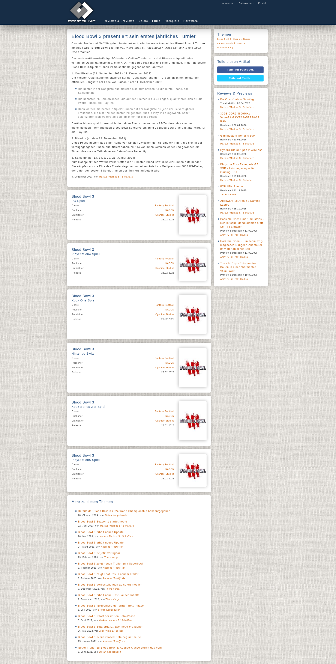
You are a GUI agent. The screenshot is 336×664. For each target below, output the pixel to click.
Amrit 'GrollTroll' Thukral (234, 235)
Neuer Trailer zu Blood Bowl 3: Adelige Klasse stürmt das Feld (120, 647)
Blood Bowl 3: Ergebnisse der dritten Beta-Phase (111, 605)
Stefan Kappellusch (116, 515)
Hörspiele (172, 21)
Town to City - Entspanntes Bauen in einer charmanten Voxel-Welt (238, 267)
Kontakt (263, 3)
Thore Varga (111, 557)
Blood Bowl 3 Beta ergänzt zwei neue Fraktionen (110, 626)
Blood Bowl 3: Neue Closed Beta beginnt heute (109, 637)
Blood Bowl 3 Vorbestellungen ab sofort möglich (110, 584)
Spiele (143, 21)
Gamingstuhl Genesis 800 (237, 135)
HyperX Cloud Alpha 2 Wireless (241, 150)
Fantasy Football (164, 205)
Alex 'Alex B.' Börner (111, 631)
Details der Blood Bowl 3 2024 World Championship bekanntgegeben (124, 511)
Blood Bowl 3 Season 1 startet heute (102, 521)
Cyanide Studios (164, 215)
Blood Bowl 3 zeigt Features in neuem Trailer (108, 574)
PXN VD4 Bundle (231, 186)
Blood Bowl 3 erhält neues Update (101, 532)
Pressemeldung (225, 48)
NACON (169, 210)
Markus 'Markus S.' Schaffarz (116, 177)
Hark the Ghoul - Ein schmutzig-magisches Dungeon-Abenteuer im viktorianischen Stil (241, 245)
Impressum (227, 3)
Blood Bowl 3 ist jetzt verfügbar (99, 553)
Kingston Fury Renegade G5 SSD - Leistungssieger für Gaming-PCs (239, 168)
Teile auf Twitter (240, 78)
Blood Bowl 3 (224, 39)
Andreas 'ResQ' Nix (112, 547)
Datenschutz (246, 3)
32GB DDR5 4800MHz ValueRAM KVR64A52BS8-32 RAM (239, 117)
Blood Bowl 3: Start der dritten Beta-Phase (106, 616)
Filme (156, 21)
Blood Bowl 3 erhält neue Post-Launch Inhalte (109, 595)
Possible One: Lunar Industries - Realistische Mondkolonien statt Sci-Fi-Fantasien (242, 223)
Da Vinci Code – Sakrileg (237, 99)
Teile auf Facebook (240, 69)
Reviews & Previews (119, 21)
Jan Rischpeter (229, 194)
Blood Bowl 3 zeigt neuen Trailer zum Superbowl (110, 563)
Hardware (190, 21)
